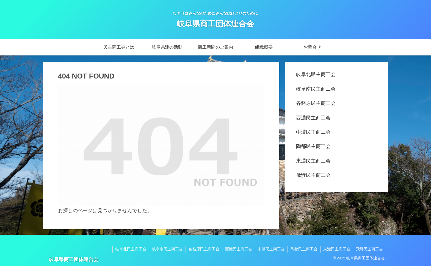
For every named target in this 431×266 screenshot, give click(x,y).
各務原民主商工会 (316, 103)
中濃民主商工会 (313, 132)
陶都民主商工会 (313, 146)
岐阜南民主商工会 (316, 89)
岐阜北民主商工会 (316, 74)
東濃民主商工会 (313, 161)
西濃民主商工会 (313, 118)
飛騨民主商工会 (313, 175)
